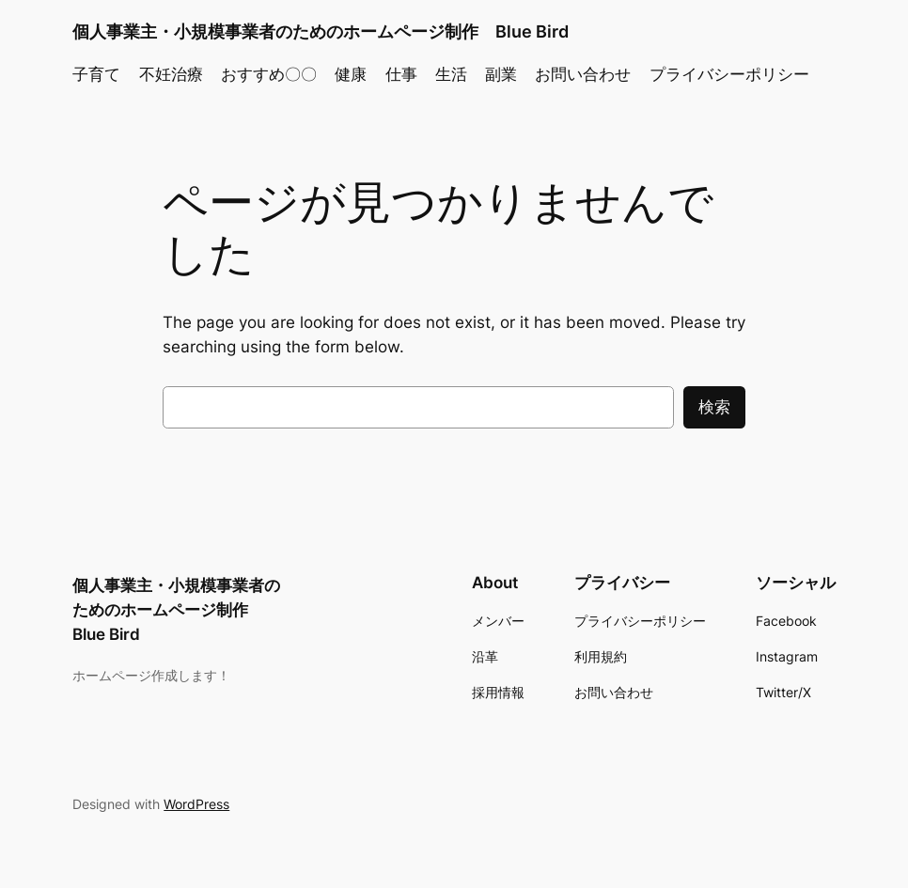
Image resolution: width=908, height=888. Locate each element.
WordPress (196, 804)
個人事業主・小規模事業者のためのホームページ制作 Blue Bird (320, 31)
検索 (714, 406)
